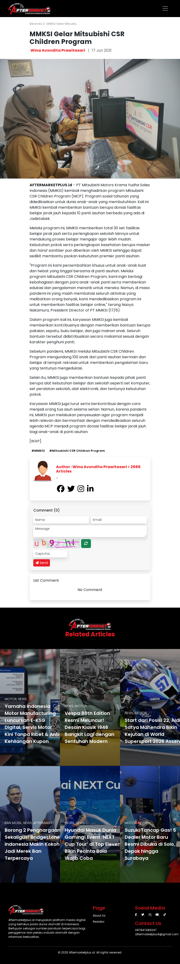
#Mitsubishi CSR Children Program (77, 451)
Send (41, 562)
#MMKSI (38, 451)
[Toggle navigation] (165, 8)
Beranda (37, 24)
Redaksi (98, 922)
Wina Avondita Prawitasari (57, 50)
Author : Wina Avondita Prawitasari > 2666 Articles (98, 469)
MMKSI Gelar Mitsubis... (63, 24)
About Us (99, 915)
